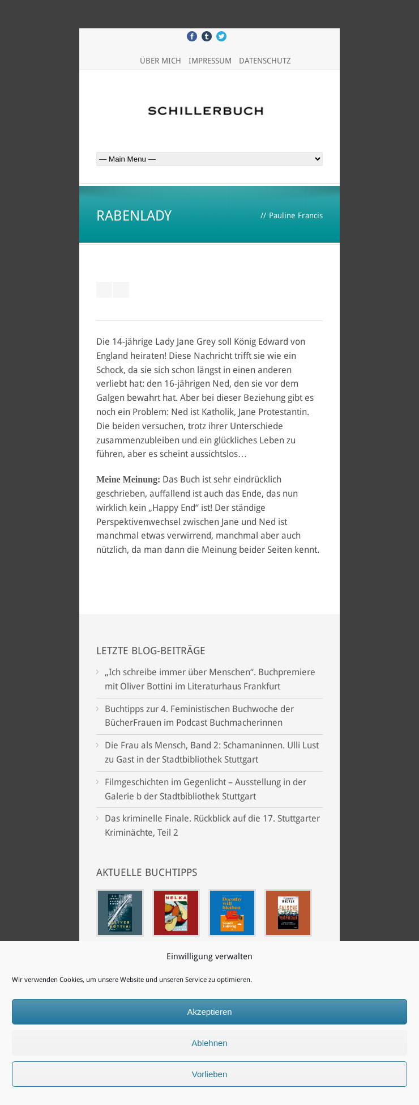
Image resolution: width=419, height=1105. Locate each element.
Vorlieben (210, 1074)
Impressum (210, 60)
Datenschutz (265, 60)
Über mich (160, 60)
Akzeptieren (209, 1012)
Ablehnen (209, 1043)
